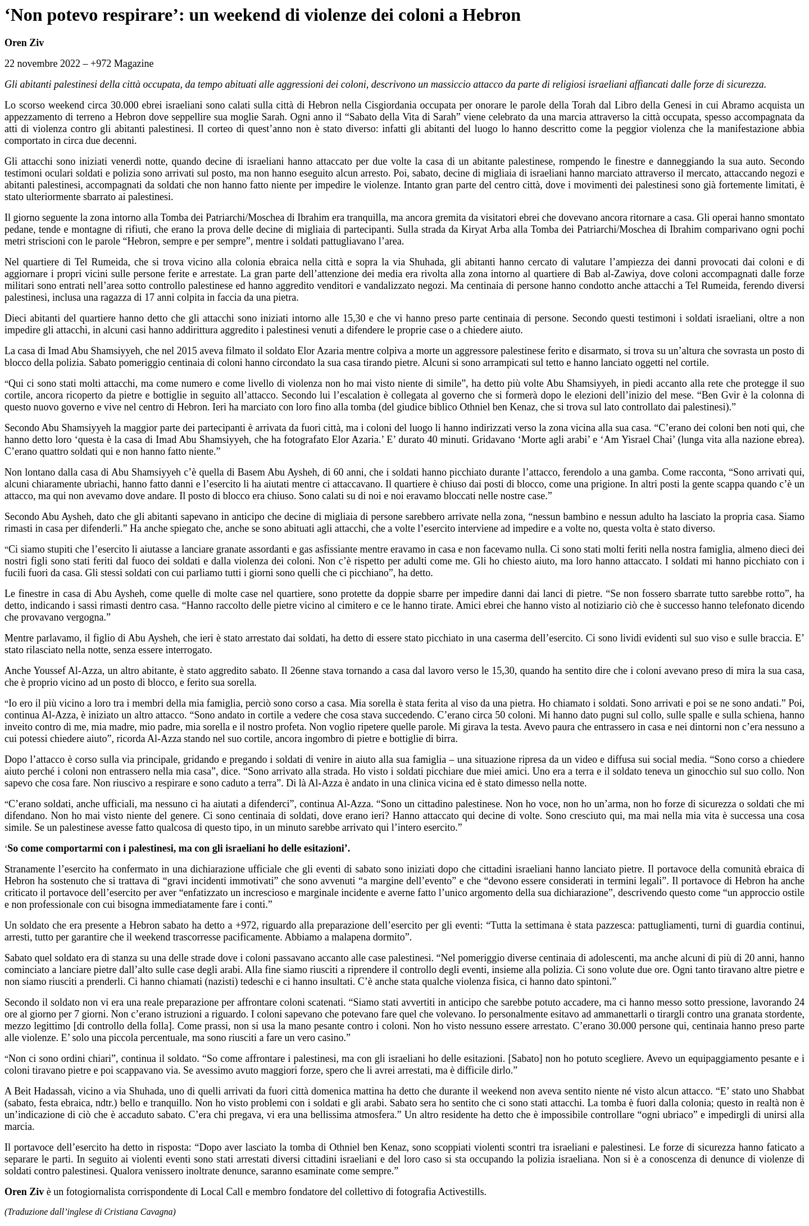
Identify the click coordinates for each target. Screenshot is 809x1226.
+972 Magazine (122, 63)
